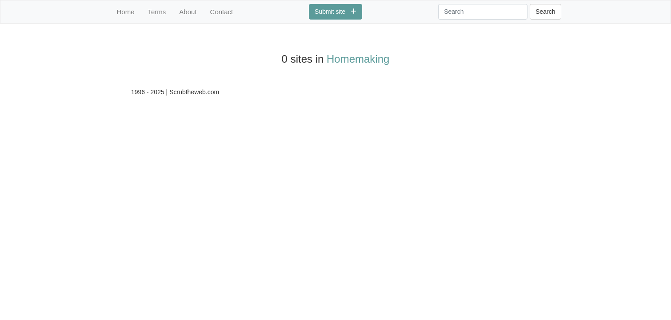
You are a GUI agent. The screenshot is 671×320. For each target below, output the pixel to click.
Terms (157, 12)
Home (126, 12)
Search (545, 11)
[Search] (482, 12)
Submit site (335, 11)
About (187, 12)
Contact (221, 12)
